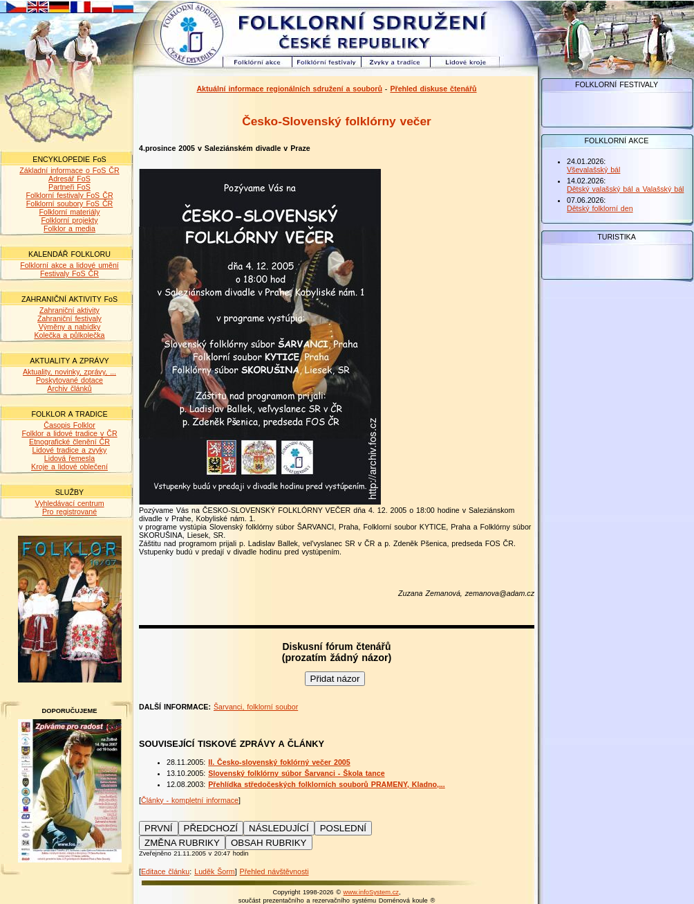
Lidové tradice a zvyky (69, 450)
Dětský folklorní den (600, 208)
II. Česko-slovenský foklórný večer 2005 (279, 762)
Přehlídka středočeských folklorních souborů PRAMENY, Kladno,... (326, 784)
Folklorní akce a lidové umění (69, 265)
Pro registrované (69, 511)
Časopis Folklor (69, 425)
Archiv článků (69, 388)
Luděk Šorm (214, 871)
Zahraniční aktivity (69, 310)
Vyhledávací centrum (69, 503)
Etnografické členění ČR (69, 441)
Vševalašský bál (593, 169)
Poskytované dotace (69, 380)
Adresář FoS (69, 178)
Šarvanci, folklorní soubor (256, 707)
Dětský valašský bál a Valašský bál (625, 189)
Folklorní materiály (69, 212)
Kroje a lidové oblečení (69, 466)
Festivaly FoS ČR (69, 273)
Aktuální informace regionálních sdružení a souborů (289, 88)
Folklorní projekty (69, 220)
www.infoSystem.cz (371, 892)
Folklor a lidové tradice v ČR (69, 433)
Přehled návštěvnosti (274, 871)
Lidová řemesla (69, 458)
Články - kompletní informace (189, 800)
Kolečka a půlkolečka (69, 335)
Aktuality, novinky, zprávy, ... (69, 372)
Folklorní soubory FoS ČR (69, 203)
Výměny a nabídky (70, 327)
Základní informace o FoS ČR (69, 170)
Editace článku (165, 871)
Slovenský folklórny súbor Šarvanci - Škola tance (296, 773)
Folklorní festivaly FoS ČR (69, 195)
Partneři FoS (69, 187)
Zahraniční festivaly (69, 318)
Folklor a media (69, 228)
